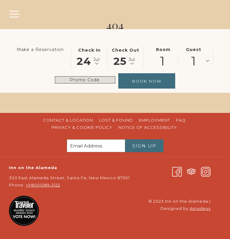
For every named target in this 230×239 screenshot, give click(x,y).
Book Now (146, 81)
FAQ (181, 120)
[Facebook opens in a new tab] (177, 171)
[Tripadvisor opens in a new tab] (191, 171)
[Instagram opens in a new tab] (206, 171)
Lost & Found (116, 120)
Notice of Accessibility (147, 127)
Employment (154, 120)
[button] (89, 56)
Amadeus (200, 208)
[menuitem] (68, 120)
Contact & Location (68, 120)
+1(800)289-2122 (43, 185)
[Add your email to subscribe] (96, 145)
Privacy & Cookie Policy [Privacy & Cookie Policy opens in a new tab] (83, 127)
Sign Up (144, 146)
